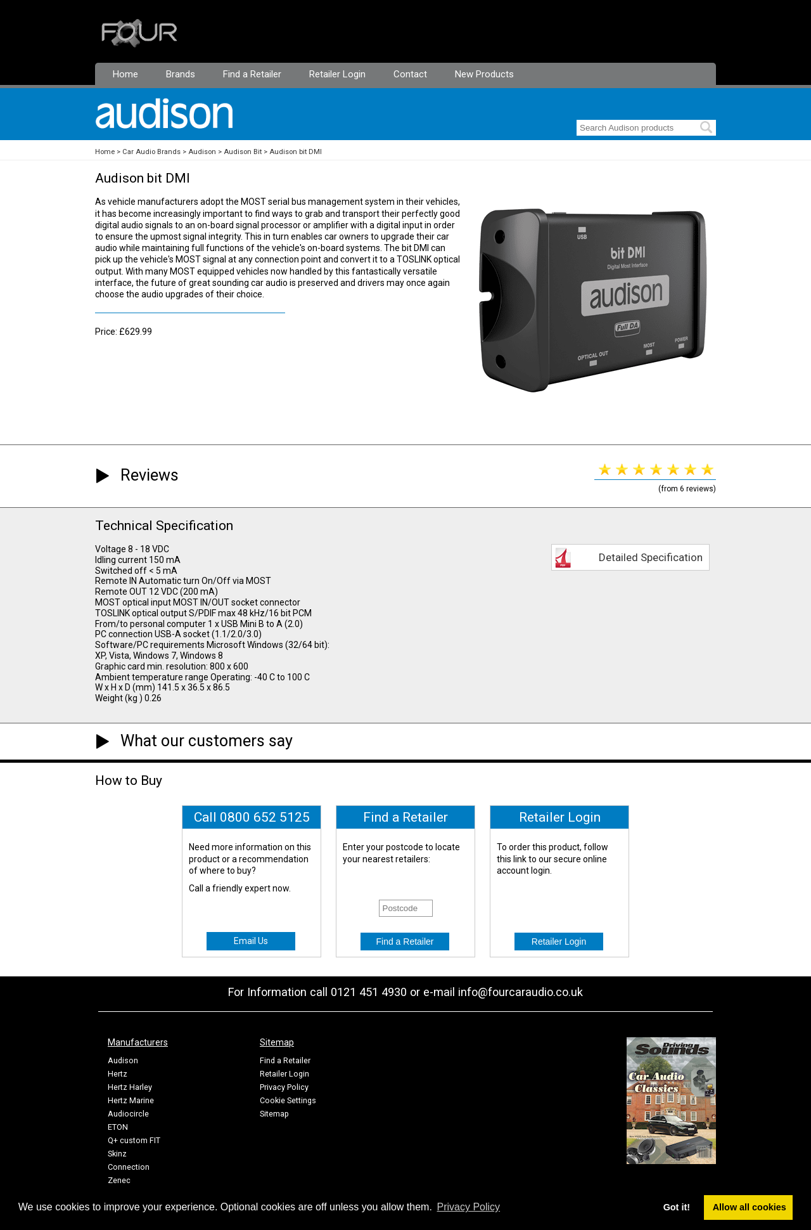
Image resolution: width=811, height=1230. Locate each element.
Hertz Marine (131, 1100)
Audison (202, 152)
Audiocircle (128, 1113)
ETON (118, 1127)
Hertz (117, 1073)
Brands (180, 74)
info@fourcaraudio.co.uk (520, 992)
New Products (484, 74)
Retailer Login (337, 74)
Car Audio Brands (151, 152)
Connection (129, 1167)
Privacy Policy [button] (469, 1206)
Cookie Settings (288, 1100)
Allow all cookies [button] (749, 1207)
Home (125, 74)
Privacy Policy (284, 1087)
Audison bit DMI (295, 152)
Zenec (119, 1180)
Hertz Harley (130, 1087)
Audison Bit (243, 152)
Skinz (117, 1153)
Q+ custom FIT (134, 1140)
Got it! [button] (676, 1207)
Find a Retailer (252, 74)
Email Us (251, 941)
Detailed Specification (651, 557)
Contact (410, 74)
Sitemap (274, 1113)
